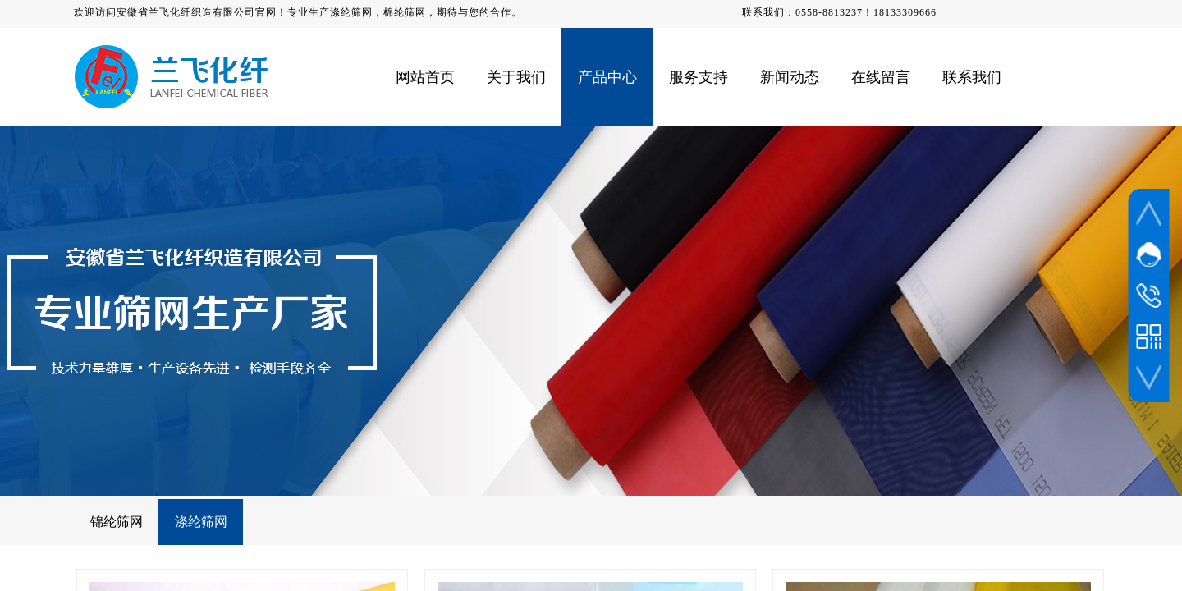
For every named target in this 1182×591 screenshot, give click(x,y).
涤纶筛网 (201, 522)
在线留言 (880, 77)
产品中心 (607, 77)
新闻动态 (789, 77)
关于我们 (516, 77)
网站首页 (425, 77)
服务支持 (698, 77)
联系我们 (971, 77)
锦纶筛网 (116, 522)
